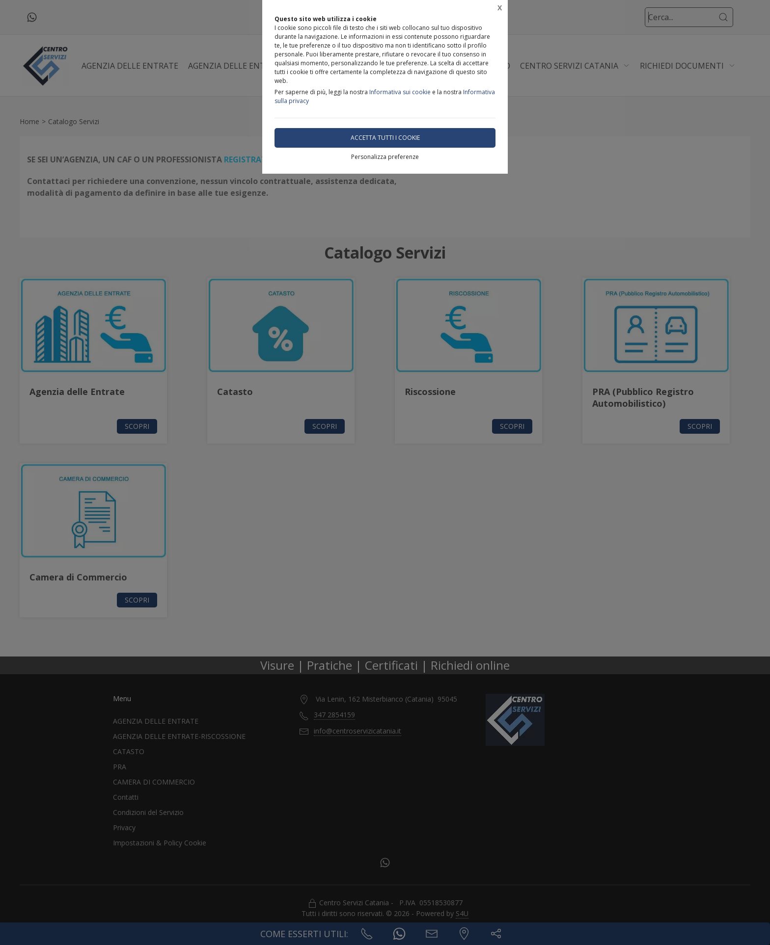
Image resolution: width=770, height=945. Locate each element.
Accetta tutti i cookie (385, 137)
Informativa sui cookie (400, 92)
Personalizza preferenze (385, 157)
